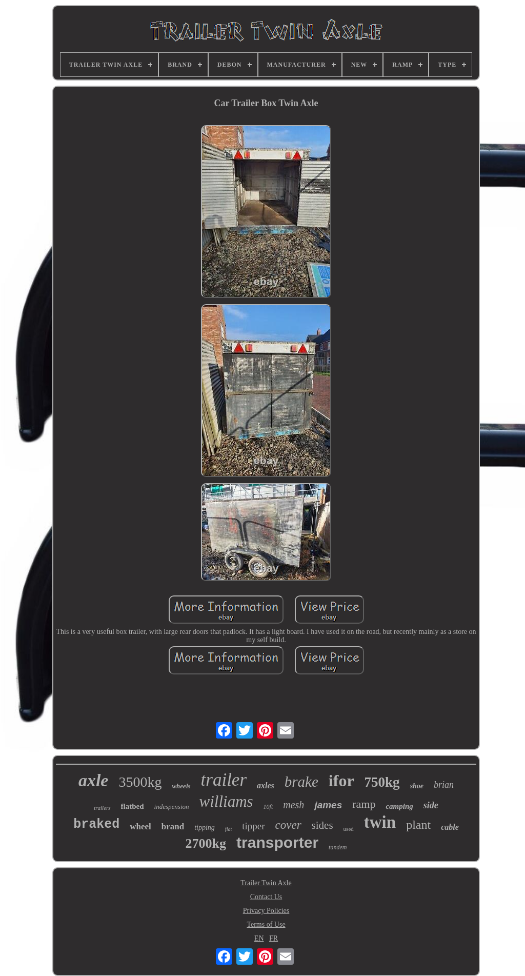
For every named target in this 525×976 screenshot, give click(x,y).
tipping (204, 827)
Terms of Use (266, 924)
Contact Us (266, 897)
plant (418, 824)
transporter (277, 842)
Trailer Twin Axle (265, 883)
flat (228, 829)
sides (322, 825)
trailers (102, 808)
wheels (181, 786)
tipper (253, 826)
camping (399, 806)
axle (93, 780)
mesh (293, 804)
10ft (268, 806)
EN (259, 938)
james (328, 805)
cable (450, 827)
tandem (338, 847)
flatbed (132, 806)
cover (288, 825)
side (430, 805)
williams (226, 801)
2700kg (206, 843)
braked (96, 824)
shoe (416, 786)
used (349, 829)
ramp (363, 804)
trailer (224, 780)
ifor (341, 780)
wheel (140, 826)
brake (301, 781)
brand (172, 826)
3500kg (139, 782)
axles (265, 785)
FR (273, 938)
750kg (382, 782)
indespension (171, 806)
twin (380, 822)
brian (444, 785)
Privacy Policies (266, 910)
